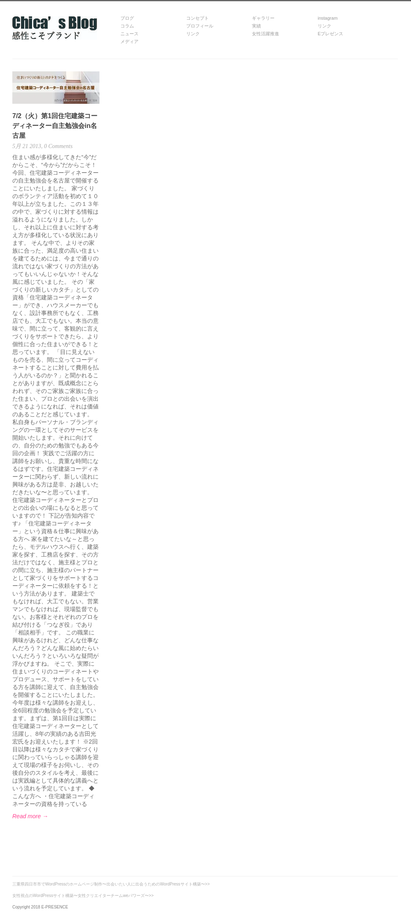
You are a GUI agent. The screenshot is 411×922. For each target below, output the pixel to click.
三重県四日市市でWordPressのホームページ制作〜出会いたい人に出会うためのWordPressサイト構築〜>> (111, 884)
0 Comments (58, 146)
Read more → (30, 816)
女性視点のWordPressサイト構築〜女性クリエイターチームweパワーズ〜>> (83, 895)
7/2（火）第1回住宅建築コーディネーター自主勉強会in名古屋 (54, 125)
